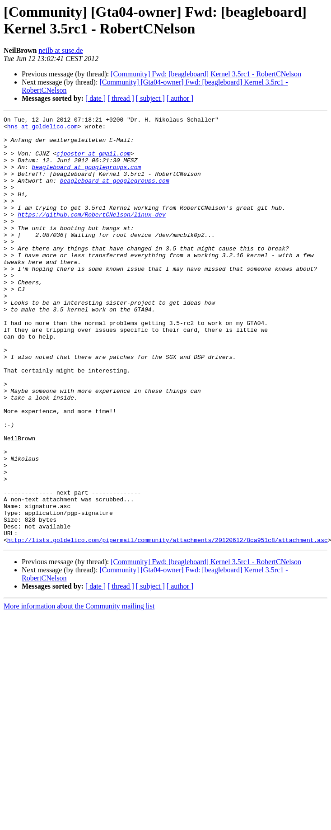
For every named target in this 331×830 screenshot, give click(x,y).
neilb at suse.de (60, 50)
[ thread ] (120, 98)
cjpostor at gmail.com (93, 161)
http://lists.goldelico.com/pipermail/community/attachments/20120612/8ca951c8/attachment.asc (167, 625)
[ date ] (95, 98)
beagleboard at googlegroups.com (86, 178)
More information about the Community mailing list (79, 691)
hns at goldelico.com (42, 129)
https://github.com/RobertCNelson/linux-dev (92, 235)
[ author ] (180, 98)
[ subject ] (150, 98)
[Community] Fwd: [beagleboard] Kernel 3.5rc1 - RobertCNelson (206, 74)
